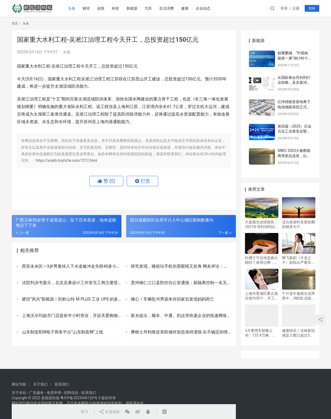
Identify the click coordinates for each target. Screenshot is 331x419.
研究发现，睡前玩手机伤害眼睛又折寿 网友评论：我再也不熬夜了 (180, 266)
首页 (15, 23)
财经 (86, 8)
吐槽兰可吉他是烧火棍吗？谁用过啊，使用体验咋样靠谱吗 (261, 260)
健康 (184, 8)
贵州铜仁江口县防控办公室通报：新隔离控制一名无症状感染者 (180, 282)
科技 (115, 8)
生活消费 (166, 8)
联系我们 (62, 384)
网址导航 (19, 384)
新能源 (131, 8)
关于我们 (40, 384)
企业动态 (203, 8)
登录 (284, 8)
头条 (71, 8)
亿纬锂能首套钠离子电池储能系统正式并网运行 (294, 107)
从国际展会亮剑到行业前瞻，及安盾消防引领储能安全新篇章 (294, 82)
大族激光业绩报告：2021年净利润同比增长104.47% (261, 224)
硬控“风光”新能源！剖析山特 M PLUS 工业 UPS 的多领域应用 (71, 299)
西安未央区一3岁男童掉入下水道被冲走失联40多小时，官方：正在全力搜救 (71, 266)
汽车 (148, 8)
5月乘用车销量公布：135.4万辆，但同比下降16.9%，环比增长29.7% (261, 333)
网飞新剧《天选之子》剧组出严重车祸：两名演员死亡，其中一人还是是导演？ (298, 260)
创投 (101, 8)
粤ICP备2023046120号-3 (80, 398)
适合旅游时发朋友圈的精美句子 (298, 224)
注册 (295, 8)
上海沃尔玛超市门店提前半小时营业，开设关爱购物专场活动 (71, 315)
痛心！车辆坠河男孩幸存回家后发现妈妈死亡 (172, 299)
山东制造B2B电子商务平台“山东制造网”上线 (62, 332)
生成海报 (109, 411)
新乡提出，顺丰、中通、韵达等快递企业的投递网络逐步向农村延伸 (180, 315)
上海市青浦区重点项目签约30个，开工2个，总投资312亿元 (261, 296)
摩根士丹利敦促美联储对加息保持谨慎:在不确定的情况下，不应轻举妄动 (180, 332)
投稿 (312, 8)
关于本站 (19, 393)
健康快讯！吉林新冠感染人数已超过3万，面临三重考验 (298, 333)
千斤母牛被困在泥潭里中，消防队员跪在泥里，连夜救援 (298, 296)
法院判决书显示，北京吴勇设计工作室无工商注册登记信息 (71, 282)
